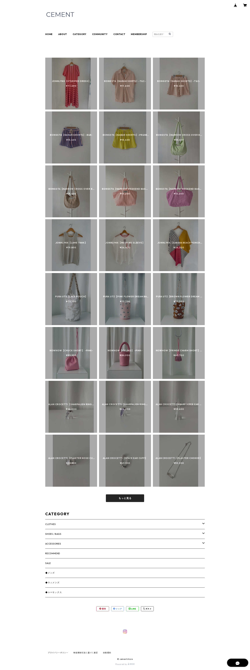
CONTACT (119, 34)
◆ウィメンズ (52, 582)
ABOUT (62, 34)
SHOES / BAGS (53, 534)
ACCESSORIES (53, 543)
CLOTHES (50, 524)
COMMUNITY (100, 34)
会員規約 (107, 652)
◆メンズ (50, 572)
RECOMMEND (52, 553)
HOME (49, 34)
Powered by (125, 664)
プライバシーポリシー (58, 652)
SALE (48, 563)
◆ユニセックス (53, 592)
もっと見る (125, 498)
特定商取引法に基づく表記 (85, 652)
